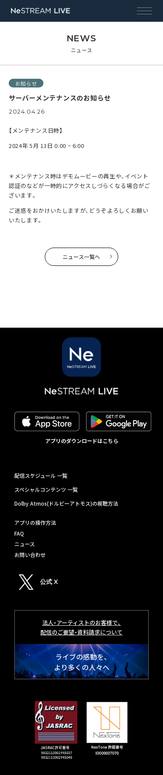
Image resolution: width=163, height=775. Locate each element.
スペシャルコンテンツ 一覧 (46, 489)
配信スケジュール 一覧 (40, 475)
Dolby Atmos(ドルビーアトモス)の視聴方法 (66, 503)
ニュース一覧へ (81, 256)
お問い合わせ (30, 554)
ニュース (24, 543)
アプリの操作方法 (35, 522)
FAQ (19, 533)
